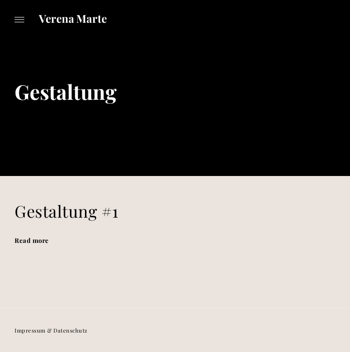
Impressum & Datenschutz (51, 330)
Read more (32, 240)
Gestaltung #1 (66, 211)
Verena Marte (73, 18)
